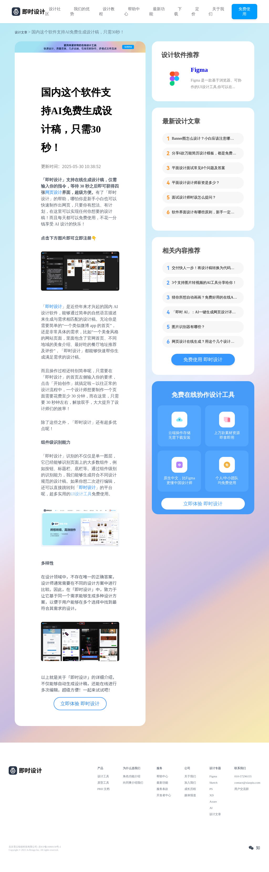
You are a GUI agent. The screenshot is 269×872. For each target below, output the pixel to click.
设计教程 (107, 11)
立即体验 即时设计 (80, 703)
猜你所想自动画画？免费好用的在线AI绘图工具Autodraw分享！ (204, 297)
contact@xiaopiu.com (247, 782)
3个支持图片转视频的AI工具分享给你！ (204, 283)
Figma (199, 69)
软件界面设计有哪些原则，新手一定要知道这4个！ (204, 212)
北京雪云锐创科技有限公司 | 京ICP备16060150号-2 (35, 846)
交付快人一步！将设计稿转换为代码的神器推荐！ (204, 268)
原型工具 (103, 782)
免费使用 (244, 11)
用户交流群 (241, 788)
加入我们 (190, 782)
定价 (195, 11)
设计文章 (21, 32)
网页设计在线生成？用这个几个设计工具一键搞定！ (204, 342)
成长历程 (190, 788)
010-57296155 (243, 776)
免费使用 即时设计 (203, 359)
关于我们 (216, 11)
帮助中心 (132, 11)
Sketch (213, 782)
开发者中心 (164, 795)
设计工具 (103, 776)
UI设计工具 (81, 494)
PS (211, 788)
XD (211, 795)
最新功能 (157, 11)
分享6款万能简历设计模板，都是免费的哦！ (204, 153)
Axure (213, 801)
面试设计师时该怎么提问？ (194, 197)
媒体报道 (190, 795)
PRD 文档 (103, 788)
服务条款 (162, 788)
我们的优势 (80, 11)
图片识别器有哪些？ (188, 327)
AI (211, 807)
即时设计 (53, 306)
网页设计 (53, 192)
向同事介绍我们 (133, 782)
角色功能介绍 (131, 776)
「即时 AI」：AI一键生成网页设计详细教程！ (204, 312)
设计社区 (53, 11)
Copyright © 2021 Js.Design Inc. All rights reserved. (34, 850)
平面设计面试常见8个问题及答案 (198, 168)
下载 (178, 11)
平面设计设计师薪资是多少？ (196, 183)
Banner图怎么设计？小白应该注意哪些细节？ (204, 138)
